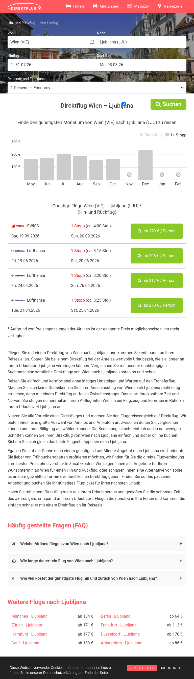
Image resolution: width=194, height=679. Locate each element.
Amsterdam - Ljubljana (121, 643)
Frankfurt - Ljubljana (118, 625)
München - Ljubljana (29, 616)
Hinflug (13, 56)
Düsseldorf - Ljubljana (120, 634)
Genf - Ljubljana (25, 643)
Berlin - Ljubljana (115, 616)
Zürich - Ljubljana (26, 625)
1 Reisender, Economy (30, 87)
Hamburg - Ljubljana (29, 634)
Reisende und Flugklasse (27, 79)
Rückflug (104, 56)
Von (11, 33)
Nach (101, 33)
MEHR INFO (171, 668)
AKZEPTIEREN (142, 668)
